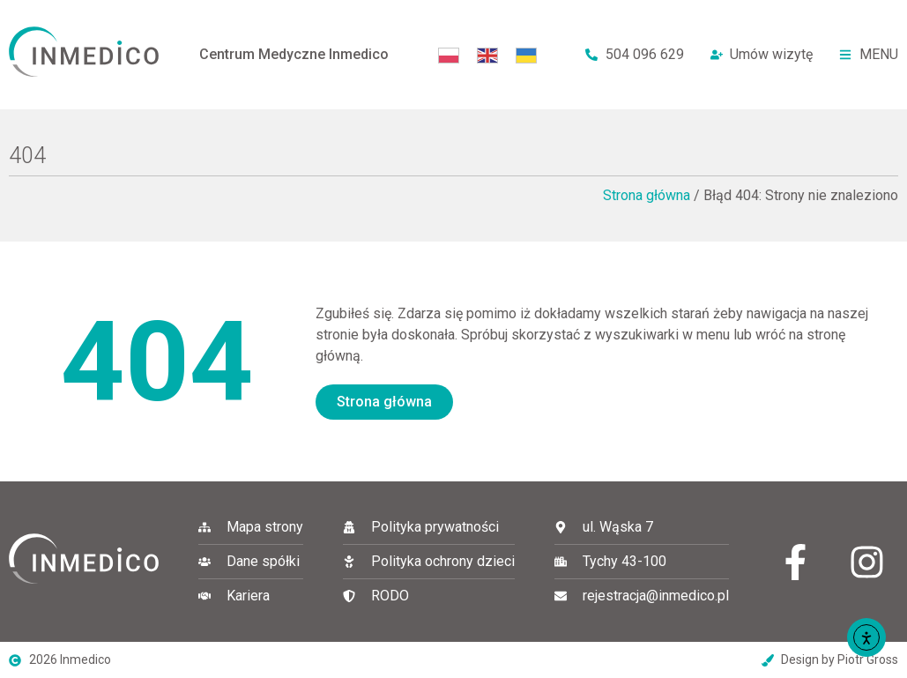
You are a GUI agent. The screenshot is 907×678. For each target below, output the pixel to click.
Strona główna (646, 195)
